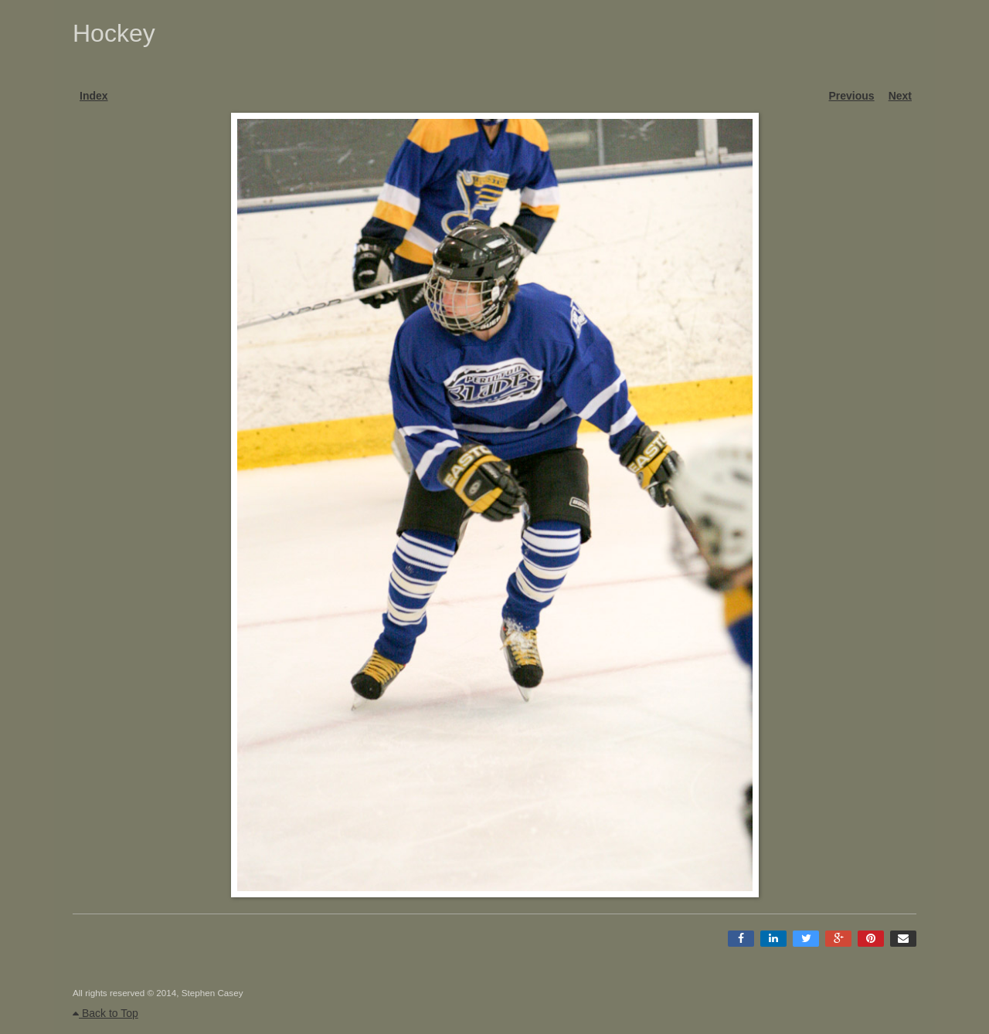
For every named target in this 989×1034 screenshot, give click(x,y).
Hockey (114, 33)
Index (94, 96)
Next (900, 96)
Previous (852, 96)
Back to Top (105, 1013)
